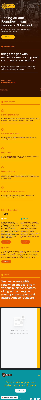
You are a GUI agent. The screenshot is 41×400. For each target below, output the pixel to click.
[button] (39, 6)
